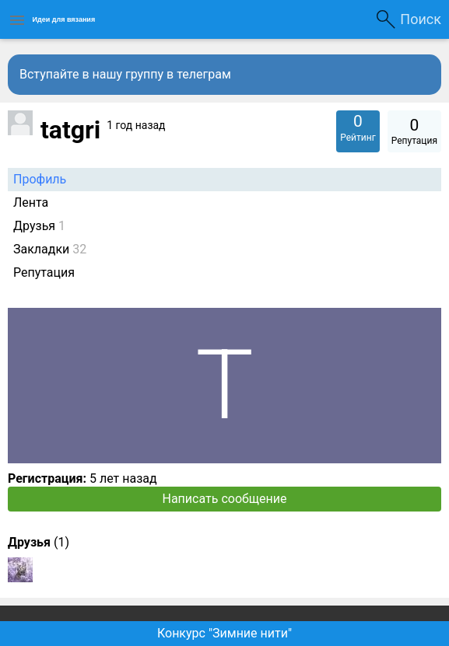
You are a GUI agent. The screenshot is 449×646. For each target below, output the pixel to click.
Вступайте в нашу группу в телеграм (125, 74)
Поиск (420, 19)
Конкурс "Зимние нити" (224, 633)
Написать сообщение (225, 498)
